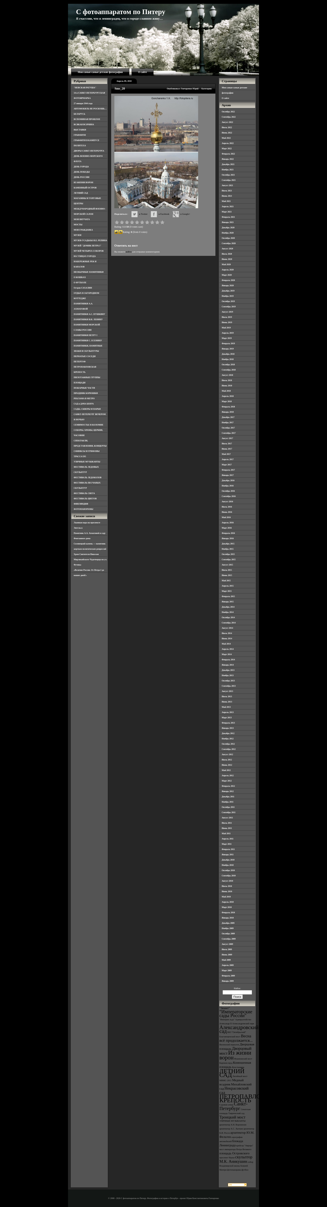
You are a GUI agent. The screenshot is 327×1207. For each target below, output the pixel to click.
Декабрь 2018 (228, 354)
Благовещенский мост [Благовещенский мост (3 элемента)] (229, 1036)
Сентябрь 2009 (229, 939)
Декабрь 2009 (228, 923)
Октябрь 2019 (228, 301)
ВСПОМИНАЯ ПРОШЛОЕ (87, 119)
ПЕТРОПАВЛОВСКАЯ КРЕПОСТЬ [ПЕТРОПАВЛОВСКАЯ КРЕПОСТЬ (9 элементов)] (250, 1098)
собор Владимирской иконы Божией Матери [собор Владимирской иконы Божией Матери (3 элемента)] (236, 1166)
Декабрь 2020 (228, 227)
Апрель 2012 (228, 775)
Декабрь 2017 (228, 417)
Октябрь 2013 (228, 680)
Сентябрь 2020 (229, 243)
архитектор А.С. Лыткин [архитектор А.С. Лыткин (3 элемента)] (231, 1129)
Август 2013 (227, 691)
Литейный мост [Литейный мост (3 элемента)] (239, 1076)
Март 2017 (227, 464)
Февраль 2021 (228, 217)
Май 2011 (226, 833)
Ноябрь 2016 (228, 486)
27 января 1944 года (83, 103)
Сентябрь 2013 (229, 686)
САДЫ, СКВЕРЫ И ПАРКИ (87, 409)
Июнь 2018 (227, 385)
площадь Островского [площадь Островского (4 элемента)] (234, 1153)
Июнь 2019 (227, 322)
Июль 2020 (227, 254)
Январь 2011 (228, 854)
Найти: (237, 988)
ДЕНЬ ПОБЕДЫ (82, 172)
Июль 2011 (227, 823)
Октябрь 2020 (228, 238)
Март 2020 (227, 275)
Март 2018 (227, 401)
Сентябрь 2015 (229, 559)
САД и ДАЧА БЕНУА (84, 404)
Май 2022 (226, 138)
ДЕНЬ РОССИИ (81, 177)
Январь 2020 (228, 285)
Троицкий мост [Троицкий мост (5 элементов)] (232, 1117)
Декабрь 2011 (228, 796)
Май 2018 (226, 391)
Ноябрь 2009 (228, 928)
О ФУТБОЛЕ (80, 282)
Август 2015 (227, 565)
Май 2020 (226, 264)
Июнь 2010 (227, 891)
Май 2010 (226, 897)
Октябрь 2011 (228, 807)
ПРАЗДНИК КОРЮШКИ (86, 393)
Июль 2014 (227, 633)
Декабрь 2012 (228, 733)
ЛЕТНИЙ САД (81, 193)
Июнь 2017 (227, 449)
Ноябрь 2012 (228, 738)
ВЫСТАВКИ (80, 130)
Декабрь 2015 (228, 543)
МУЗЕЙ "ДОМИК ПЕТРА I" (87, 245)
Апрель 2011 (228, 839)
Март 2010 (227, 907)
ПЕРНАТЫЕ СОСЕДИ (85, 356)
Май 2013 (226, 707)
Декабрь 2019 (228, 291)
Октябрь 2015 (228, 554)
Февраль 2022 (228, 154)
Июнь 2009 (227, 954)
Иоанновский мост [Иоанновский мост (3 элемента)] (243, 1059)
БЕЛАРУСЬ (79, 114)
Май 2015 (226, 580)
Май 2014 (226, 644)
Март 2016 (227, 528)
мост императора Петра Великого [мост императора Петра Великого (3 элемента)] (235, 1149)
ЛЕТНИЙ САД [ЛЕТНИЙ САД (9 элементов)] (231, 1073)
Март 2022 (227, 148)
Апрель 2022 (228, 143)
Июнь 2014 (227, 638)
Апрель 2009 (228, 965)
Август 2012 (227, 754)
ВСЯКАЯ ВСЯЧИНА (84, 124)
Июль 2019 (227, 317)
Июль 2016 (227, 507)
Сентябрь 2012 (229, 749)
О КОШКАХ (80, 277)
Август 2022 (227, 122)
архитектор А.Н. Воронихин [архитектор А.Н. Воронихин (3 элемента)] (232, 1125)
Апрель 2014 (228, 649)
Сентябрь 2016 (229, 496)
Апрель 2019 (228, 333)
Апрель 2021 (228, 206)
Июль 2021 (227, 190)
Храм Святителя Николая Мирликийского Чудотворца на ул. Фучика (90, 559)
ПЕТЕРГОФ (80, 361)
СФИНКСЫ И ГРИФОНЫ (87, 451)
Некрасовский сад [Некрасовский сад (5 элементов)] (234, 1090)
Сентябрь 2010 (229, 875)
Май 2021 (226, 201)
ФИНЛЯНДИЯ (81, 504)
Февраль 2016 (228, 533)
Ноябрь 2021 (228, 169)
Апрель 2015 (228, 586)
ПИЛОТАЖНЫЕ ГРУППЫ (87, 377)
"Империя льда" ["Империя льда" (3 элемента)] (227, 1019)
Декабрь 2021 (228, 164)
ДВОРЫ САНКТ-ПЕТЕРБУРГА (89, 151)
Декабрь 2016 (228, 480)
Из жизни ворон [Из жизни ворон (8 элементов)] (235, 1055)
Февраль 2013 (228, 723)
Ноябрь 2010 (228, 865)
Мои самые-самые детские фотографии (100, 72)
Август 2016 (227, 501)
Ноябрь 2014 (228, 612)
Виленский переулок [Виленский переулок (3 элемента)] (229, 1044)
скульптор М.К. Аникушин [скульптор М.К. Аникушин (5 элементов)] (235, 1159)
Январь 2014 (228, 665)
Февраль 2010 (228, 912)
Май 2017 (226, 454)
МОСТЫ (78, 224)
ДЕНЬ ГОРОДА (81, 166)
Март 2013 (227, 717)
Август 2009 (227, 944)
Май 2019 (226, 327)
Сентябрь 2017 (229, 433)
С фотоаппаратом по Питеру (120, 12)
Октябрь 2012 (228, 744)
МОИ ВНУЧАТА (82, 219)
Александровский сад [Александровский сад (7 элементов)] (239, 1029)
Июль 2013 (227, 696)
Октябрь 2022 (228, 111)
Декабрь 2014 (228, 607)
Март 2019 (227, 338)
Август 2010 (227, 881)
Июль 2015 (227, 570)
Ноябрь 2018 (228, 359)
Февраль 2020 (228, 280)
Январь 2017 (228, 475)
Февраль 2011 (228, 849)
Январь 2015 (228, 601)
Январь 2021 (228, 222)
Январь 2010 (228, 918)
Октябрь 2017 (228, 428)
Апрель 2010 (228, 902)
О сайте (142, 72)
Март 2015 (227, 591)
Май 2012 (226, 770)
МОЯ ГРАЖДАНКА (83, 230)
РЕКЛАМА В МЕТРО (84, 398)
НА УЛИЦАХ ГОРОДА (85, 256)
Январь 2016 (228, 538)
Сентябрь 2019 (229, 306)
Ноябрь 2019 (228, 296)
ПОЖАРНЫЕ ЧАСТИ (84, 388)
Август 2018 (227, 375)
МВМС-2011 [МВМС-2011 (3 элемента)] (225, 1080)
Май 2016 (226, 517)
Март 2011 (227, 844)
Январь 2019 (228, 349)
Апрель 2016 (228, 522)
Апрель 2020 (228, 270)
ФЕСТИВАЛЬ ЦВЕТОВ (85, 498)
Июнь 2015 (227, 575)
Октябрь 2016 (228, 491)
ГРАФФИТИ (80, 135)
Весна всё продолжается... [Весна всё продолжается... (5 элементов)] (236, 1038)
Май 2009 (226, 960)
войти (128, 251)
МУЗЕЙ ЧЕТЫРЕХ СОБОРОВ (89, 251)
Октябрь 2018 (228, 364)
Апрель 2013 (228, 712)
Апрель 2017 (228, 459)
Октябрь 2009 (228, 933)
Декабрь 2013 (228, 670)
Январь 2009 (228, 981)
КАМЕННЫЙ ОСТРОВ (85, 188)
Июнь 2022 (227, 133)
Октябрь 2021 (228, 175)
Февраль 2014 (228, 659)
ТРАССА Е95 (80, 456)
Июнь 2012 (227, 765)
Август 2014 (227, 628)
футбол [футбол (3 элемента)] (245, 1170)
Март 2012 (227, 781)
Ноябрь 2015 (228, 549)
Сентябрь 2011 (229, 812)
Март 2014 (227, 654)
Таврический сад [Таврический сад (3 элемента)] (236, 1113)
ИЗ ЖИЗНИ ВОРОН (83, 182)
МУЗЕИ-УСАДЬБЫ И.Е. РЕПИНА (90, 240)
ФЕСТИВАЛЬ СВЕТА (84, 493)
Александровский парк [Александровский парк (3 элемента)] (243, 1023)
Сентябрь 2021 (229, 180)
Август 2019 (227, 312)
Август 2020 (227, 248)
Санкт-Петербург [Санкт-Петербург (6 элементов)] (233, 1106)
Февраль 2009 (228, 976)
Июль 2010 (227, 886)
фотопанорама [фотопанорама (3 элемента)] (234, 1170)
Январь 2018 (228, 412)
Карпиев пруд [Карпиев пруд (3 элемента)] (225, 1063)
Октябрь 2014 (228, 617)
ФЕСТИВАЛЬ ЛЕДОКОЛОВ (87, 477)
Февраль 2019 (228, 343)
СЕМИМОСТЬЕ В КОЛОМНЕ (88, 425)
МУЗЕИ (77, 235)
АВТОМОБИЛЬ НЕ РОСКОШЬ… (90, 108)
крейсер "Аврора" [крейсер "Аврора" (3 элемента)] (244, 1145)
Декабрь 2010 (228, 860)
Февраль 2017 (228, 470)
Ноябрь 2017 (228, 422)
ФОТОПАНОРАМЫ (83, 509)
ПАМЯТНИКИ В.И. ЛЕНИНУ (88, 319)
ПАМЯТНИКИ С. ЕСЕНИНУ (88, 340)
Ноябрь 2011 (228, 802)
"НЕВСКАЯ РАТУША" (85, 87)
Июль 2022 (227, 127)
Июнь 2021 (227, 196)
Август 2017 (227, 438)
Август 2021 (227, 185)
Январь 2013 (228, 728)
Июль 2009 (227, 949)
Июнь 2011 (227, 828)
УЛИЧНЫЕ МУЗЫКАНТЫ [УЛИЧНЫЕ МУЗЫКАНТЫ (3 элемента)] (232, 1121)
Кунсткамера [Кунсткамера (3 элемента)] (238, 1067)
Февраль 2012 (228, 786)
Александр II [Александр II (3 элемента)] (225, 1023)
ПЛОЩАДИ (79, 382)
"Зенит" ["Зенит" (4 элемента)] (224, 1008)
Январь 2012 (228, 791)
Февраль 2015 (228, 596)
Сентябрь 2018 (229, 370)
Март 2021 (227, 212)
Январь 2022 (228, 159)
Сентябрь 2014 (229, 623)
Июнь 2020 (227, 259)
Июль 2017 (227, 443)
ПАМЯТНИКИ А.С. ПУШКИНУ (89, 314)
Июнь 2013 (227, 702)
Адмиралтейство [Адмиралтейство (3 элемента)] (243, 1019)
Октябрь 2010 (228, 870)
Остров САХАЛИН (83, 288)
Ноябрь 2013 (228, 675)
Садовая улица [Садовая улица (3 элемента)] (226, 1105)
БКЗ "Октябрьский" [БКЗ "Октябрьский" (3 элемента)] (236, 1032)
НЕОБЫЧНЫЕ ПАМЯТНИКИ (89, 272)
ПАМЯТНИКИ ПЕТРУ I (85, 335)
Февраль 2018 (228, 406)
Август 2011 (227, 817)
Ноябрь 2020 (228, 233)
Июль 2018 (227, 380)
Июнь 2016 (227, 512)
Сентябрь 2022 (229, 117)
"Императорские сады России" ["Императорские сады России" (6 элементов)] (235, 1013)
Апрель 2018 (228, 396)
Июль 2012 (227, 760)
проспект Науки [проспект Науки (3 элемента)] (227, 1157)
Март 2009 (227, 970)
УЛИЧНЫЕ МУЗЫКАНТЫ (87, 462)
